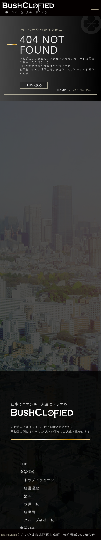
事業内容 (27, 528)
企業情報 (27, 471)
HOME (61, 90)
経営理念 (31, 488)
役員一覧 (31, 504)
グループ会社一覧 (39, 520)
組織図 (29, 512)
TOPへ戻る (33, 85)
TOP (23, 463)
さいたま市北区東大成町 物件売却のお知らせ (60, 534)
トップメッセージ (39, 479)
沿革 (28, 496)
